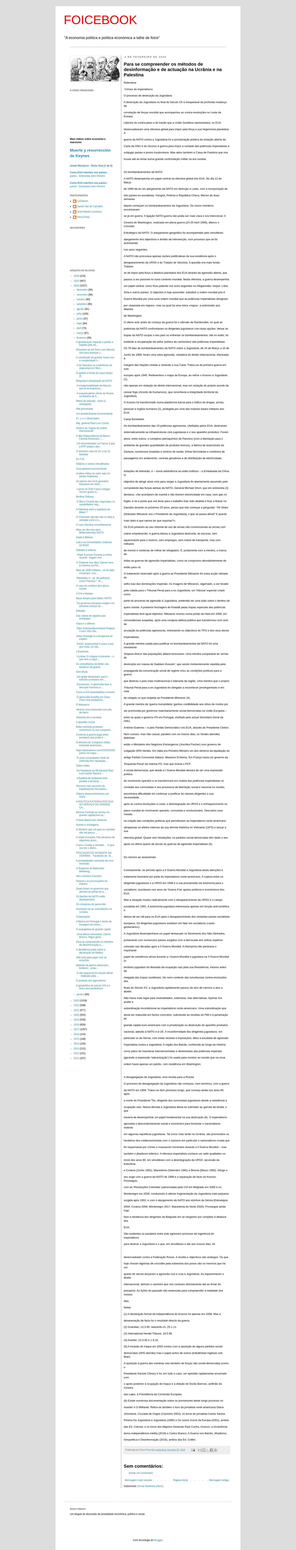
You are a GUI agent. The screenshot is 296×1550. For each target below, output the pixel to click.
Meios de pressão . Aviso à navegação (90, 402)
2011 (77, 1058)
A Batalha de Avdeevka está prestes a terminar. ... (91, 779)
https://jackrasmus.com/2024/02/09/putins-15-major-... (95, 752)
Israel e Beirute (84, 537)
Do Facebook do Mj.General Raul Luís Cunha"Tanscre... (94, 772)
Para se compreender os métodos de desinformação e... (94, 943)
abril (79, 328)
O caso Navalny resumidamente (93, 524)
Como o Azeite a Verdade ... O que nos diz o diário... (95, 846)
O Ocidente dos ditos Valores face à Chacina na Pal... (94, 564)
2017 (77, 1029)
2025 (77, 280)
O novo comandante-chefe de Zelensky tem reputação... (92, 759)
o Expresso (82, 651)
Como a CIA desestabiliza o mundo (95, 692)
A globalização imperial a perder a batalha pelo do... (94, 343)
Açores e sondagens (87, 824)
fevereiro (82, 337)
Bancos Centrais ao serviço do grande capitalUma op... (93, 814)
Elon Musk (82, 671)
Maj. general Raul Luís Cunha (92, 423)
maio (80, 323)
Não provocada (84, 408)
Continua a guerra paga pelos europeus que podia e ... (92, 736)
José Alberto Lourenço (89, 211)
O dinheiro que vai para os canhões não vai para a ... (95, 831)
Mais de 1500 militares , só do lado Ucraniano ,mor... (95, 571)
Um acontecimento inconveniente (94, 413)
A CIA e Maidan (84, 593)
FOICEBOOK (100, 20)
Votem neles (83, 765)
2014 (77, 1043)
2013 (77, 1048)
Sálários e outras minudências (92, 463)
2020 (77, 1014)
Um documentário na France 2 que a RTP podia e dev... (95, 445)
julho (80, 313)
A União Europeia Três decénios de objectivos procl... (95, 839)
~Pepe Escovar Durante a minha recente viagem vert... (94, 556)
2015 (77, 1039)
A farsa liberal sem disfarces (91, 820)
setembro (82, 304)
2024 (77, 285)
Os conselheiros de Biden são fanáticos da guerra (92, 665)
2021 (77, 1010)
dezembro (82, 289)
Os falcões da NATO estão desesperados (90, 898)
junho (80, 318)
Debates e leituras (86, 550)
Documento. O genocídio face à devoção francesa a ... (93, 686)
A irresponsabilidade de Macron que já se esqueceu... (93, 387)
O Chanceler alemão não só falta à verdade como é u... (95, 518)
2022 (77, 1005)
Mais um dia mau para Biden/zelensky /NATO (90, 531)
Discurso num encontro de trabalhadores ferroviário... (92, 787)
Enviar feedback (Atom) (150, 1486)
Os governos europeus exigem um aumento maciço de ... (95, 605)
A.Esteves (82, 201)
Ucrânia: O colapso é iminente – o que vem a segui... (95, 658)
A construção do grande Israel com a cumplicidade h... (95, 359)
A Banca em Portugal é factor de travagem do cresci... (94, 923)
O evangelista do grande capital (93, 929)
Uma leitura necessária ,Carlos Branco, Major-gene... (93, 936)
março (80, 333)
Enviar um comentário (141, 1473)
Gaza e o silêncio (85, 623)
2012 (77, 1053)
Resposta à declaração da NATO (94, 380)
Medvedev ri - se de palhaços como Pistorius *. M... (93, 579)
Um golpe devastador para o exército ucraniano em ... (92, 678)
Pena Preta (83, 217)
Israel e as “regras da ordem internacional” (91, 429)
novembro (82, 294)
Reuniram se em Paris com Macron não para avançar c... (95, 351)
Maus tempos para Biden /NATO (93, 598)
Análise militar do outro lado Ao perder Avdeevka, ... (93, 475)
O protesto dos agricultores (91, 980)
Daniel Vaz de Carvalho (90, 206)
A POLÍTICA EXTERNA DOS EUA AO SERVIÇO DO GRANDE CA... (94, 804)
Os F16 (80, 459)
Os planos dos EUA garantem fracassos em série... (92, 483)
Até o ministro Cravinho (89, 876)
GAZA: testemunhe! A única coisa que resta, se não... (94, 645)
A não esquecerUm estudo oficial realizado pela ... (94, 974)
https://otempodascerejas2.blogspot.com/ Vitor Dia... (95, 630)
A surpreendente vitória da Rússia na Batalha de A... (95, 395)
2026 (77, 276)
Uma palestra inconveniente (91, 468)
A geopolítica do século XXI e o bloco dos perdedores (93, 987)
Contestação (83, 916)
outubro (81, 299)
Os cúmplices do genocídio (91, 904)
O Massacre (82, 704)
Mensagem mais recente (138, 1480)
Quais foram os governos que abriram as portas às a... (92, 890)
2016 (77, 1034)
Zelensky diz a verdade (88, 717)
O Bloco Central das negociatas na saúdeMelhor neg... (95, 503)
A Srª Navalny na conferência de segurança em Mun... (94, 367)
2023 (77, 1000)
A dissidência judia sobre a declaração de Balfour (90, 951)
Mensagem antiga (219, 1480)
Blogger (158, 1540)
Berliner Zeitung (85, 496)
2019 (77, 1019)
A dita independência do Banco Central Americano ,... (93, 437)
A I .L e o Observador (87, 418)
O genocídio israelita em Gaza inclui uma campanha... (93, 698)
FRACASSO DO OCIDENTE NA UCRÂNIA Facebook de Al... (94, 854)
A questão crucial (85, 722)
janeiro (81, 994)
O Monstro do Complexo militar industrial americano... (93, 744)
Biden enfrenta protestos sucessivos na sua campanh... (94, 728)
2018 (77, 1024)
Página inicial (180, 1480)
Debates (80, 610)
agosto (81, 309)
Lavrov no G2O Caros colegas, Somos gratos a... (93, 490)
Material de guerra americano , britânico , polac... (93, 967)
